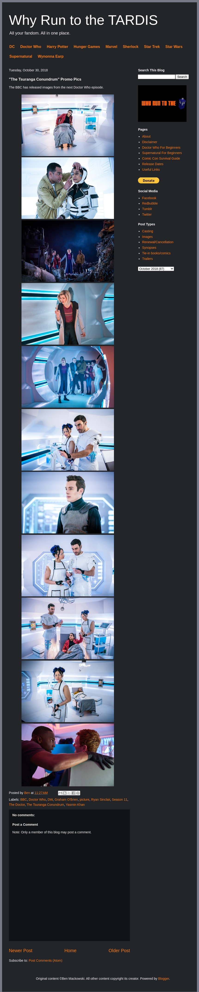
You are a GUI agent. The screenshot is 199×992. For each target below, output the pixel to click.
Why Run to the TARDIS (83, 20)
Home (70, 950)
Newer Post (20, 950)
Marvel (111, 47)
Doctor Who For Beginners (161, 147)
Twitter (147, 214)
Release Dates (152, 164)
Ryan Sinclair (100, 799)
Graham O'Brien (66, 799)
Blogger (163, 978)
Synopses (149, 247)
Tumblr (147, 209)
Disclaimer (149, 142)
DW (50, 799)
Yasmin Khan (75, 804)
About (146, 136)
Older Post (119, 950)
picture (84, 799)
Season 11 (119, 799)
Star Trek (152, 47)
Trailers (147, 259)
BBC (23, 799)
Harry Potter (57, 47)
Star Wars (173, 47)
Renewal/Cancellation (157, 242)
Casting (147, 231)
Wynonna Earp (51, 56)
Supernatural (20, 56)
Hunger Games (87, 47)
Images (147, 237)
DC (12, 47)
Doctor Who (30, 47)
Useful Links (151, 169)
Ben (27, 793)
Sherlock (130, 47)
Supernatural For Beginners (162, 153)
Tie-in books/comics (156, 253)
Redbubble (150, 203)
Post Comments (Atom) (45, 960)
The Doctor (17, 804)
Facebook (149, 198)
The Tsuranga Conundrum (45, 804)
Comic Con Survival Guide (161, 158)
